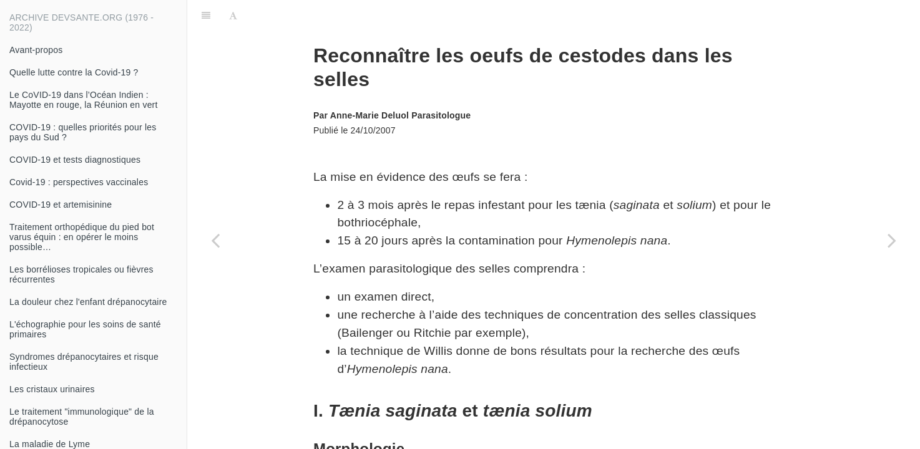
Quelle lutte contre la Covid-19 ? (74, 72)
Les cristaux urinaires (52, 389)
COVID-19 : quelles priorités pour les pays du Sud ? (82, 132)
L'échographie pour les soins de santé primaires (85, 329)
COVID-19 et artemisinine (60, 205)
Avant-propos (35, 50)
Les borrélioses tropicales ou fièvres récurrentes (81, 274)
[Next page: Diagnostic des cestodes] (892, 240)
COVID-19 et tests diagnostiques (74, 160)
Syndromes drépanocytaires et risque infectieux (84, 362)
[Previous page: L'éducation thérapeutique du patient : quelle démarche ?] (215, 240)
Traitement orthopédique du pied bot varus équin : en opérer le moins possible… (81, 237)
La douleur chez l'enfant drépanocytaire (88, 302)
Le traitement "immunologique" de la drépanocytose (81, 417)
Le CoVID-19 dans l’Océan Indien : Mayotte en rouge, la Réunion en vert (83, 100)
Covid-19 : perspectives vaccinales (78, 182)
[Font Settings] (233, 15)
